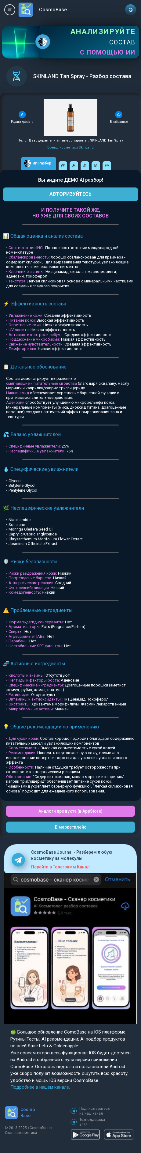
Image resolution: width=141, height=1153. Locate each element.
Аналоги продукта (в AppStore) (70, 811)
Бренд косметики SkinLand (70, 147)
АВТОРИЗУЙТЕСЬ (70, 194)
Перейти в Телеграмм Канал (60, 866)
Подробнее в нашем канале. (40, 1087)
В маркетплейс (70, 827)
